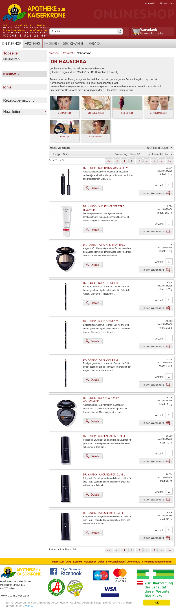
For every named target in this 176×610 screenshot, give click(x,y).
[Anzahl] (169, 185)
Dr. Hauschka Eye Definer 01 (100, 283)
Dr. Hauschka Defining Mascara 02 (105, 168)
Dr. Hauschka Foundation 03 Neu (104, 513)
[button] (109, 161)
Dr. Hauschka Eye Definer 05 (100, 359)
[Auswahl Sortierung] (140, 154)
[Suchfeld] (86, 31)
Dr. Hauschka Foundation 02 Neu (104, 474)
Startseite (54, 53)
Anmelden (150, 3)
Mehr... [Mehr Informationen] (29, 605)
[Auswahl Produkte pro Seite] (54, 154)
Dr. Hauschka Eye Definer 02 (100, 321)
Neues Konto (167, 3)
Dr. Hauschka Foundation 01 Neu (104, 436)
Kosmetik (68, 53)
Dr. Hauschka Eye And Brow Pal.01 (104, 245)
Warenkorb (148, 29)
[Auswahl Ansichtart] (167, 154)
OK (157, 602)
